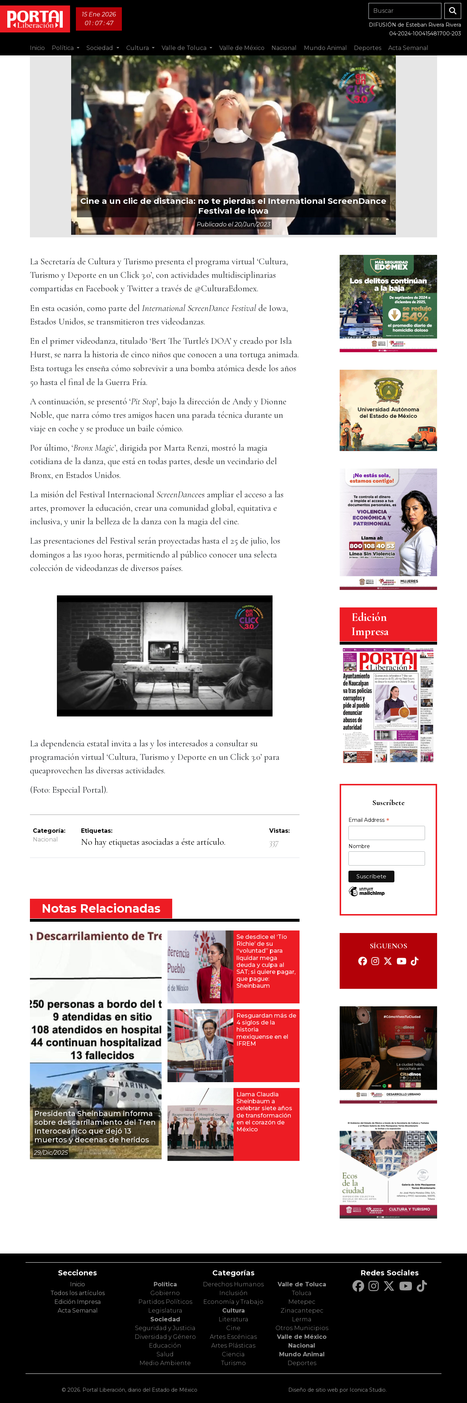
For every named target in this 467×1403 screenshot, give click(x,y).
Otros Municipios (301, 1328)
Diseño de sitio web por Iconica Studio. (337, 1390)
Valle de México (302, 1336)
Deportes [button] (367, 47)
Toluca (302, 1293)
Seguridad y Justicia (165, 1328)
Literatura (233, 1319)
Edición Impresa (77, 1301)
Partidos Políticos (165, 1301)
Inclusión (233, 1293)
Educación (165, 1345)
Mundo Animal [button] (325, 47)
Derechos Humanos (233, 1284)
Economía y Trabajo (233, 1301)
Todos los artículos (77, 1293)
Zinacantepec (302, 1310)
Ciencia (233, 1354)
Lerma (302, 1319)
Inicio (37, 47)
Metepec (301, 1301)
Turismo (233, 1363)
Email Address (368, 820)
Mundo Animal (302, 1354)
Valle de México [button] (242, 47)
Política (165, 1284)
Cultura (233, 1310)
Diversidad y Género (165, 1336)
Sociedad (165, 1319)
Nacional (45, 839)
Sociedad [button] (100, 47)
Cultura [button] (138, 47)
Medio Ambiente (165, 1363)
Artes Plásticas (233, 1345)
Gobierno (165, 1293)
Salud (165, 1354)
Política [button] (63, 47)
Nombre (359, 846)
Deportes (301, 1363)
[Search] (404, 11)
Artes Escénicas (233, 1336)
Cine (233, 1328)
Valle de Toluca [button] (185, 47)
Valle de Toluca (302, 1284)
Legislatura (165, 1310)
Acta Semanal (408, 47)
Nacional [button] (284, 47)
